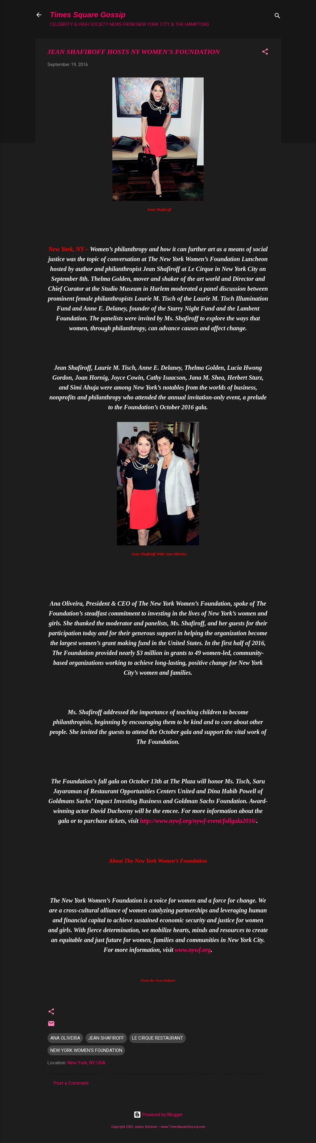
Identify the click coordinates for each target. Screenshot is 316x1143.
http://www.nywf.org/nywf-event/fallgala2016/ (198, 820)
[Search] (277, 16)
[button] (265, 52)
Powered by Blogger (158, 1114)
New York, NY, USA (86, 1063)
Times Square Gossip (88, 14)
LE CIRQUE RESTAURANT (157, 1038)
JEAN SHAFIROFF (106, 1038)
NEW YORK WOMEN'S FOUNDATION (86, 1050)
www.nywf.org (193, 949)
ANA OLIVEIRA (65, 1038)
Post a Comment (71, 1083)
